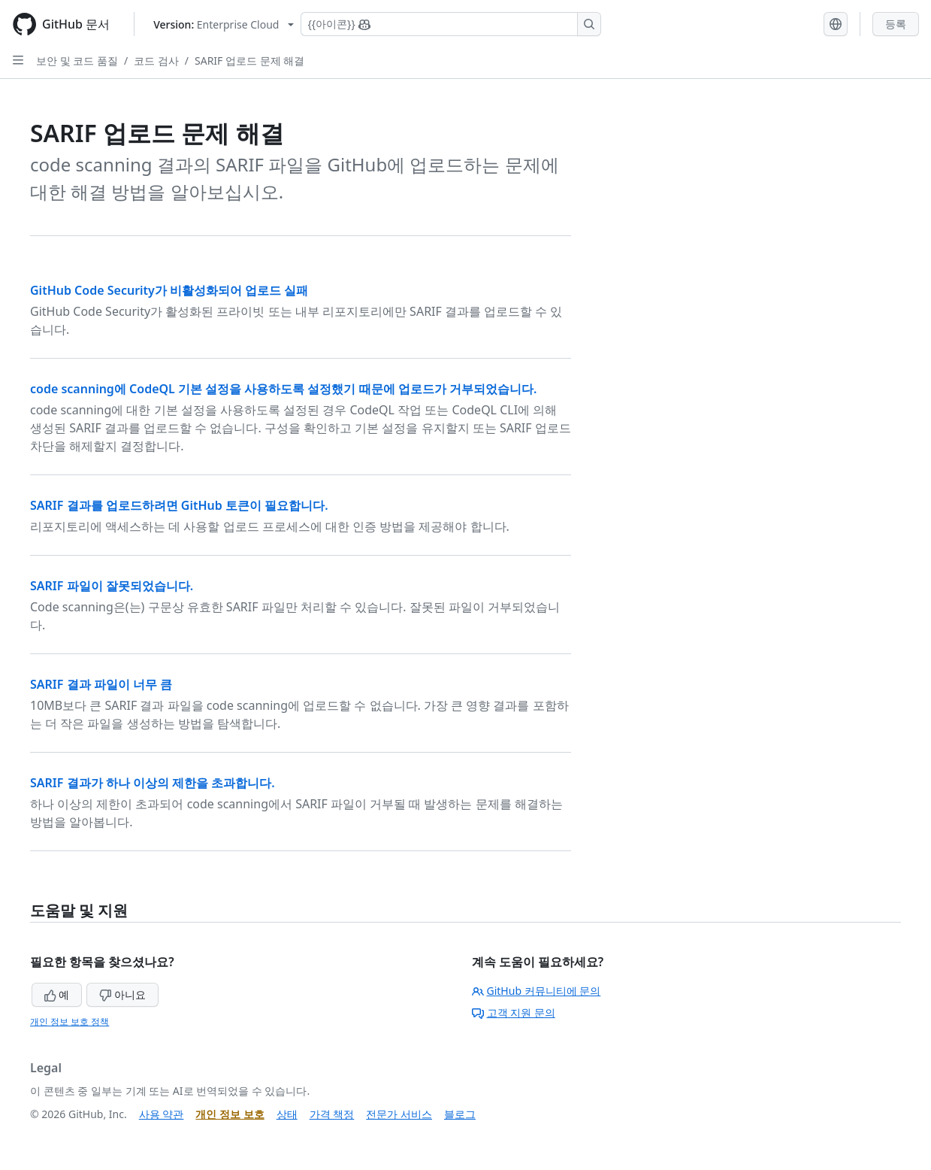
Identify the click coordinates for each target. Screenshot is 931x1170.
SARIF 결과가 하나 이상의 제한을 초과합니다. (152, 782)
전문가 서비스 (399, 1114)
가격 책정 (332, 1114)
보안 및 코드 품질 (77, 60)
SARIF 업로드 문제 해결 (249, 60)
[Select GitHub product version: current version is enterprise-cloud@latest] (224, 24)
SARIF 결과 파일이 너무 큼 (101, 684)
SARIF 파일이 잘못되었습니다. (111, 585)
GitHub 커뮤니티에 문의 (536, 991)
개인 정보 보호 (229, 1114)
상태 (287, 1114)
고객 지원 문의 (513, 1012)
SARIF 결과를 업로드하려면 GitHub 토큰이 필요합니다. (179, 505)
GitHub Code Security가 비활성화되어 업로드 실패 (169, 290)
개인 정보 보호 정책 (69, 1021)
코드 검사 (156, 60)
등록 (895, 24)
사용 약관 (161, 1114)
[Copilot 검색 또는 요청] (451, 24)
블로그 (460, 1114)
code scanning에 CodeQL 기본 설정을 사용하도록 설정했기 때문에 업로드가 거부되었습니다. (283, 388)
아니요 (122, 994)
